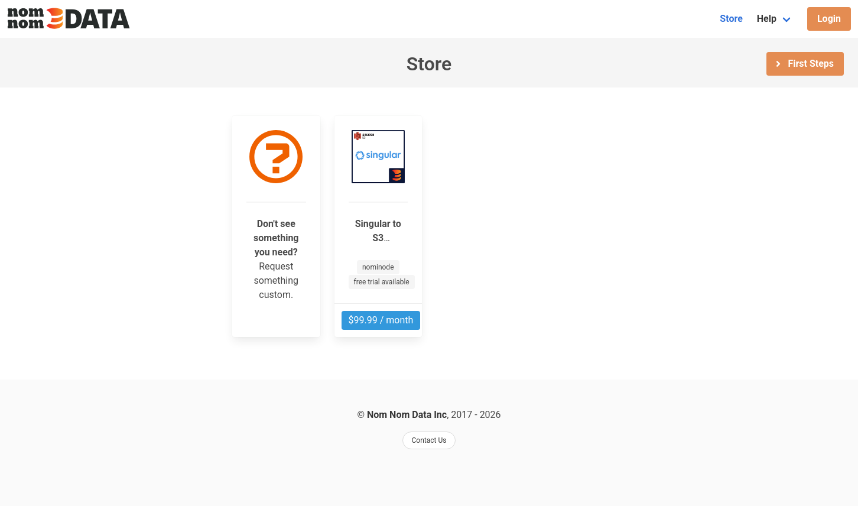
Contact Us (429, 440)
